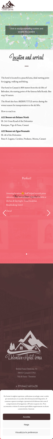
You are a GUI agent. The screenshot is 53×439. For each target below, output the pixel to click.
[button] (4, 213)
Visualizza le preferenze (26, 432)
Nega (26, 424)
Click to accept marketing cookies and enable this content (26, 30)
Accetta (26, 417)
